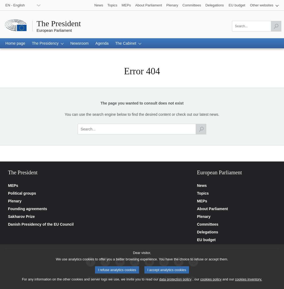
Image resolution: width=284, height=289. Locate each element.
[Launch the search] (276, 26)
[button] (264, 5)
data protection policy (175, 282)
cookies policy (211, 282)
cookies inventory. (248, 282)
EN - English (15, 5)
